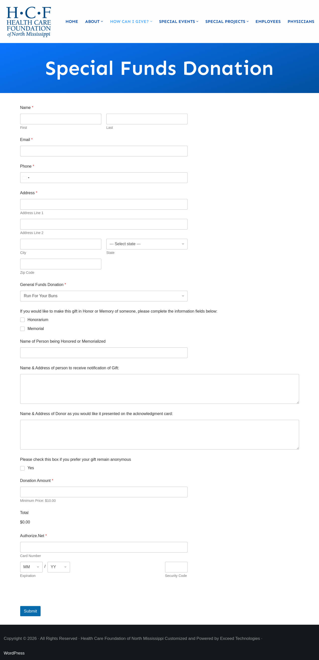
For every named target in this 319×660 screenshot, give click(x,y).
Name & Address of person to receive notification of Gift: (69, 368)
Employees (268, 21)
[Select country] (25, 177)
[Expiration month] (31, 567)
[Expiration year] (59, 567)
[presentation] (58, 602)
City (23, 253)
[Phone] (104, 177)
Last (109, 128)
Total (24, 513)
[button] (102, 21)
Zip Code (27, 273)
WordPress (14, 653)
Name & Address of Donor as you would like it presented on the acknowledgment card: (96, 414)
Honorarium (38, 320)
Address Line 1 (31, 213)
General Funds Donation (43, 285)
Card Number (30, 556)
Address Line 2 (31, 233)
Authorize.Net (33, 536)
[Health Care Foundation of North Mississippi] (30, 21)
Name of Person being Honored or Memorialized (63, 341)
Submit (30, 611)
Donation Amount (36, 480)
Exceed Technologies (240, 638)
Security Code (176, 576)
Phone (27, 166)
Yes (31, 468)
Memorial (36, 329)
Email (26, 140)
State (110, 253)
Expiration (28, 576)
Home (71, 21)
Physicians (301, 21)
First (23, 128)
